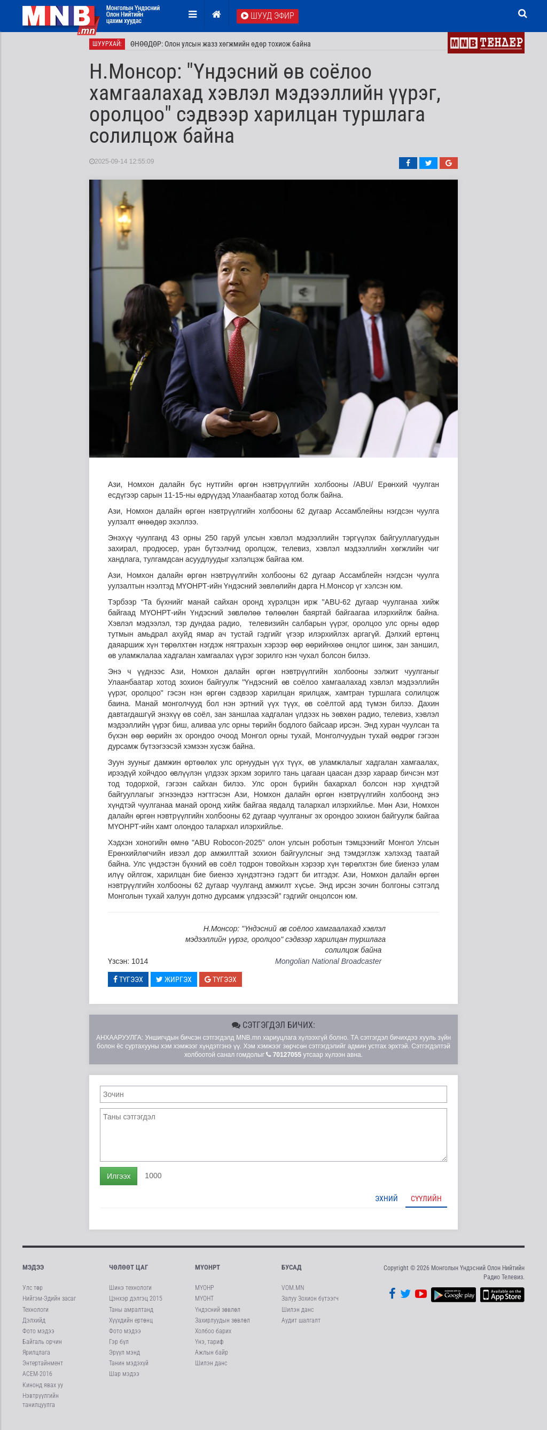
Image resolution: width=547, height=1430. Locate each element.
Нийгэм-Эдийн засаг (49, 1303)
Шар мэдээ (124, 1378)
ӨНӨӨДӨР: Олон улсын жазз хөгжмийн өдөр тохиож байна (220, 48)
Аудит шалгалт (301, 1324)
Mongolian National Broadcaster (328, 965)
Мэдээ (33, 1271)
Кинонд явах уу (42, 1389)
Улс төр (32, 1292)
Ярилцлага (36, 1357)
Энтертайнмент (42, 1368)
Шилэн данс (211, 1368)
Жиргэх (174, 983)
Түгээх (128, 983)
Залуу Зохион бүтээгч (310, 1303)
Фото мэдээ (38, 1335)
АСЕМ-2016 (37, 1378)
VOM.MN (293, 1292)
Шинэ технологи (130, 1292)
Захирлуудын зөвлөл (222, 1324)
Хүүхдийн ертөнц (131, 1324)
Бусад (292, 1271)
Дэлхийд (33, 1324)
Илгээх (118, 1180)
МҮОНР (204, 1292)
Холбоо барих (213, 1335)
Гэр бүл (119, 1346)
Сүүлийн (426, 1203)
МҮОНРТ (207, 1271)
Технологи (35, 1314)
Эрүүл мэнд (124, 1357)
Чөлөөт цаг (128, 1271)
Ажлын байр (211, 1357)
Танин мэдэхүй (129, 1368)
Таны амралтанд (131, 1314)
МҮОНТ (204, 1303)
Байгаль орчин (42, 1346)
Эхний (386, 1203)
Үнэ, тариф (209, 1346)
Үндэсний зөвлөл (217, 1314)
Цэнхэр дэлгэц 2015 (135, 1303)
